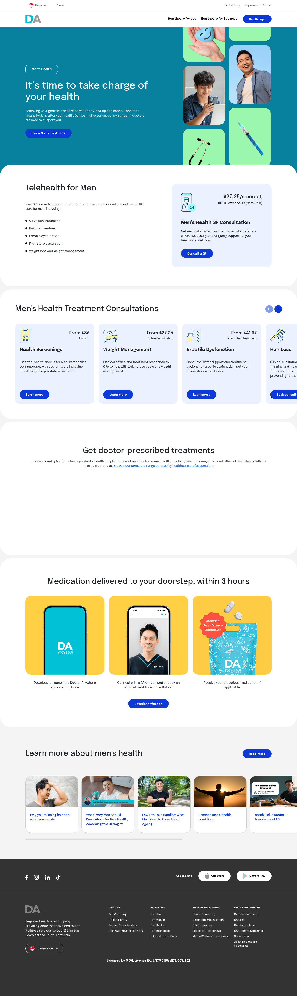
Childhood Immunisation (208, 920)
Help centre (251, 5)
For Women (158, 920)
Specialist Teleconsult (207, 931)
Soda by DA (241, 936)
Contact (267, 5)
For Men (156, 914)
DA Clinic (239, 920)
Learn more (34, 394)
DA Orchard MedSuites (249, 931)
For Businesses (160, 931)
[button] (193, 876)
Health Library (232, 5)
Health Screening (204, 914)
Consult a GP (197, 253)
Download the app (148, 704)
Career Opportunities (123, 925)
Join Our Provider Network (126, 931)
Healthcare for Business (219, 18)
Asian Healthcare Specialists (245, 944)
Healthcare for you (182, 18)
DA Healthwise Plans (164, 936)
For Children (158, 925)
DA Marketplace (244, 925)
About (60, 5)
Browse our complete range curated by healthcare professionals (161, 466)
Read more (257, 754)
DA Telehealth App (246, 914)
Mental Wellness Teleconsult (211, 936)
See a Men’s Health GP (48, 133)
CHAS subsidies (202, 925)
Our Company (117, 914)
